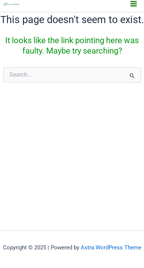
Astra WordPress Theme (111, 247)
